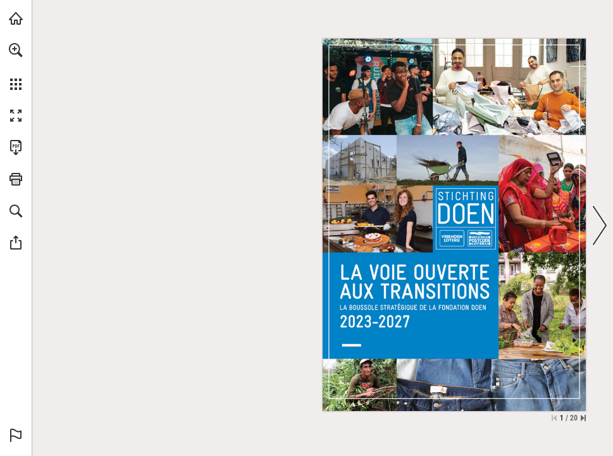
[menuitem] (16, 66)
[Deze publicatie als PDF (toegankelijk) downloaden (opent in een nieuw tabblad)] (16, 147)
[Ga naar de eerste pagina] (554, 418)
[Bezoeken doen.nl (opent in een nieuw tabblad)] (16, 18)
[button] (16, 50)
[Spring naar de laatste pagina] (583, 418)
